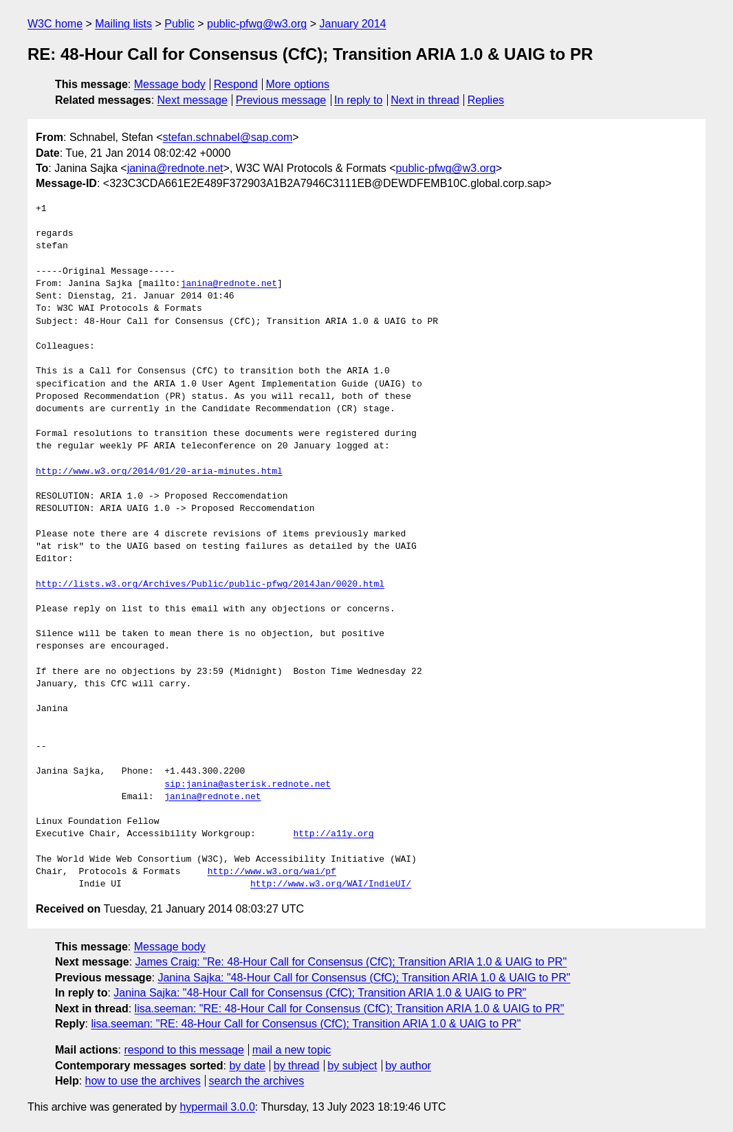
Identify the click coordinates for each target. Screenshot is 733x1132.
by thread (297, 1065)
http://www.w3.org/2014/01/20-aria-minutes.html (159, 472)
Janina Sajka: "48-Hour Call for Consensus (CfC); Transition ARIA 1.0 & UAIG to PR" (363, 977)
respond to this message (183, 1050)
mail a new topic (291, 1050)
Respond (236, 84)
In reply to (358, 100)
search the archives (257, 1081)
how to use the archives (143, 1081)
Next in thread (425, 100)
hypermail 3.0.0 (216, 1107)
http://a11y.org (333, 834)
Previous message (281, 100)
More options (298, 84)
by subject (352, 1065)
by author (408, 1065)
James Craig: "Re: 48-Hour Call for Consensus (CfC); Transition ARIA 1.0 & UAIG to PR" (351, 962)
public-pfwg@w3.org (257, 24)
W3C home (55, 24)
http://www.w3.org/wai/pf (272, 872)
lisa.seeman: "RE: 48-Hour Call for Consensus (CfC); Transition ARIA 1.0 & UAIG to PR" (350, 1008)
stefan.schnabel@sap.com (228, 137)
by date (247, 1065)
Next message (192, 100)
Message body (170, 84)
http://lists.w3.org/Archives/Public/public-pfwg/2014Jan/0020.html (210, 584)
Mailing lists (123, 24)
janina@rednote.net (175, 168)
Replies (486, 100)
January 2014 (353, 24)
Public (179, 24)
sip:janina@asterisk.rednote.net (247, 785)
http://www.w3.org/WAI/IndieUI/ (330, 884)
